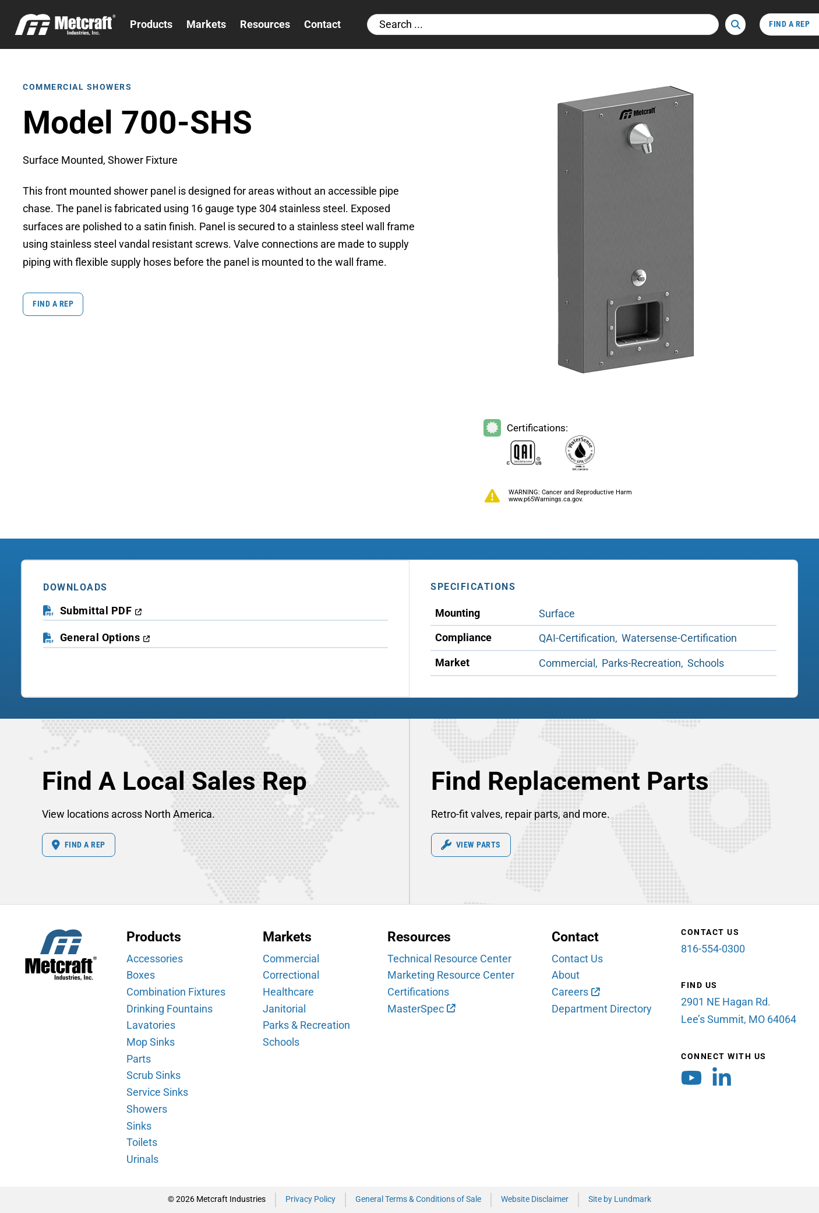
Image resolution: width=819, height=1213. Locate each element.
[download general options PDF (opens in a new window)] (105, 638)
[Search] (735, 24)
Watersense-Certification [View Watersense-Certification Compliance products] (679, 638)
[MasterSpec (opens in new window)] (421, 1009)
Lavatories (150, 1025)
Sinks (138, 1126)
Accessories (154, 958)
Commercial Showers (77, 87)
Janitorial (284, 1009)
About (566, 975)
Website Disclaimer (535, 1199)
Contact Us (577, 958)
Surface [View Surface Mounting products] (557, 613)
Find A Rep (789, 24)
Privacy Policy (310, 1199)
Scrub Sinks (153, 1075)
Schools (281, 1042)
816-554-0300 (713, 949)
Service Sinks (157, 1092)
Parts (138, 1059)
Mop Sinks (150, 1042)
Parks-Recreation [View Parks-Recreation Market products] (641, 663)
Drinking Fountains (169, 1009)
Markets (206, 24)
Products (151, 24)
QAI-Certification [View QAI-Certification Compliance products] (577, 638)
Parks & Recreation (306, 1025)
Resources (265, 24)
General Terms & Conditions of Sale (418, 1199)
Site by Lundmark (619, 1199)
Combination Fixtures (175, 992)
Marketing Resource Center (450, 975)
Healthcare (288, 992)
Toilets (141, 1142)
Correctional (291, 975)
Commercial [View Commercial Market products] (567, 663)
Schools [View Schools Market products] (705, 663)
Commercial (291, 958)
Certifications (418, 992)
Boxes (140, 975)
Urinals (142, 1159)
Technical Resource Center (449, 958)
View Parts (471, 845)
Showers (146, 1109)
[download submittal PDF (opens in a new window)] (101, 611)
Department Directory (602, 1009)
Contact (322, 24)
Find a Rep (53, 304)
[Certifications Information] (548, 446)
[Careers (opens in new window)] (575, 992)
